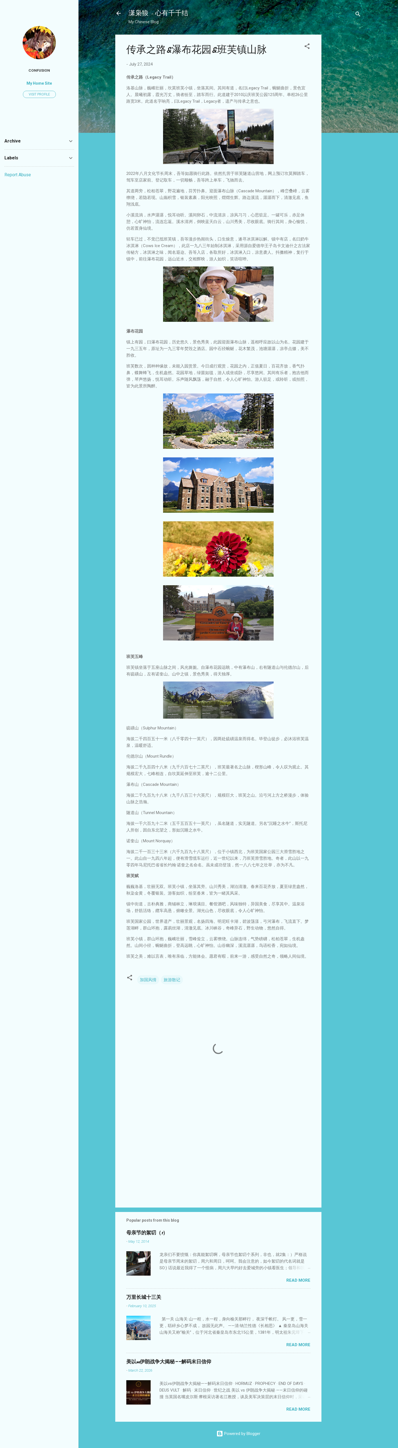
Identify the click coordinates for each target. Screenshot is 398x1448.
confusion (39, 70)
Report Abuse (17, 174)
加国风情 (148, 979)
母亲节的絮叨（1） (147, 1232)
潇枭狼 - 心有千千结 (158, 13)
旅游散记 (172, 979)
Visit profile (39, 94)
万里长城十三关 (143, 1297)
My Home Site (39, 83)
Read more (298, 1280)
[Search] (358, 15)
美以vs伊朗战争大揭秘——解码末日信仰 (168, 1361)
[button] (307, 47)
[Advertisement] (343, 118)
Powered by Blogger (238, 1433)
